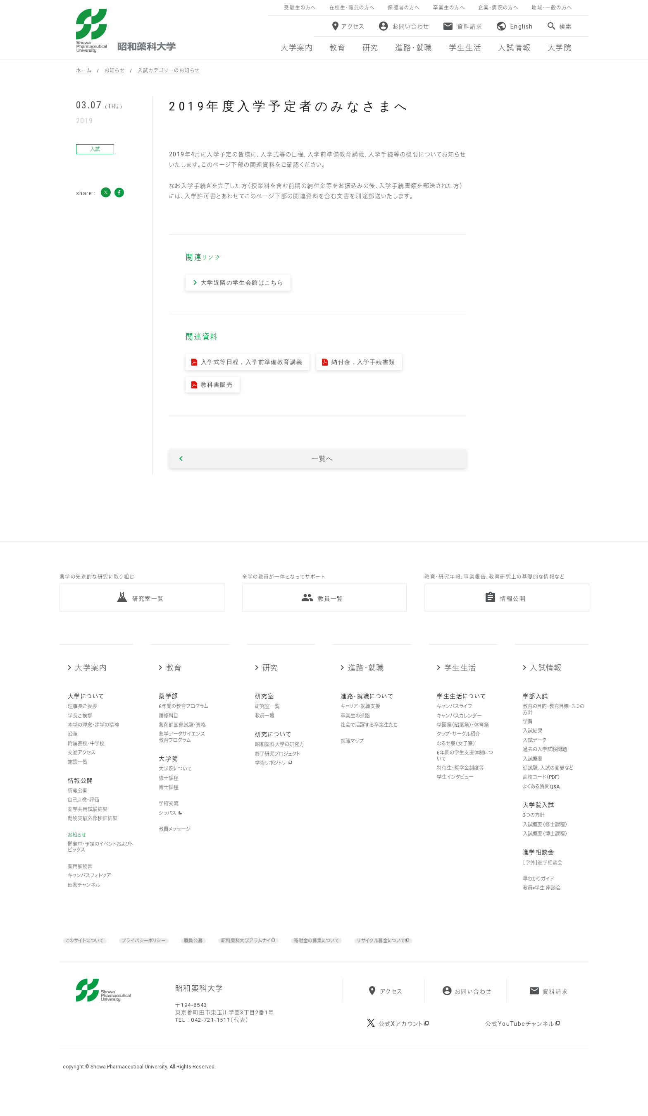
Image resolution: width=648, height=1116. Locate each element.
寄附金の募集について (350, 955)
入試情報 (546, 682)
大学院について (175, 784)
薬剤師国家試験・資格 (182, 740)
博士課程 (169, 802)
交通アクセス (81, 768)
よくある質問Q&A (541, 802)
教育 (174, 682)
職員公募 (209, 955)
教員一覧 (264, 731)
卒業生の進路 (355, 731)
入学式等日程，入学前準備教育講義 (252, 362)
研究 (270, 682)
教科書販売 (217, 384)
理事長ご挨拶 (82, 721)
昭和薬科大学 (126, 31)
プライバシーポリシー (156, 955)
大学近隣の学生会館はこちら (242, 282)
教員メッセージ (175, 844)
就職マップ (352, 756)
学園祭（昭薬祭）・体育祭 (463, 740)
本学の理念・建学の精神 (93, 740)
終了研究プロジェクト (277, 769)
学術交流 (169, 819)
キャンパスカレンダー (459, 731)
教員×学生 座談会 (542, 903)
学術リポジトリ (273, 778)
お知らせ (115, 71)
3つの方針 (534, 830)
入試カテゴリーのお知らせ (169, 71)
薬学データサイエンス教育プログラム (182, 752)
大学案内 (91, 682)
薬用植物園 (80, 881)
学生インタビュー (455, 792)
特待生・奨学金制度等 (460, 783)
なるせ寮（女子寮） (456, 759)
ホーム (84, 71)
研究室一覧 (267, 721)
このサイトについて (88, 955)
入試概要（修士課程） (545, 840)
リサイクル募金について (429, 955)
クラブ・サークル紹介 (458, 749)
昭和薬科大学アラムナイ (271, 955)
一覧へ (322, 459)
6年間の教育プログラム (183, 721)
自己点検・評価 (83, 815)
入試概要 (533, 774)
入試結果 (533, 746)
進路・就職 (366, 682)
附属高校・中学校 (86, 759)
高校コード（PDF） (541, 792)
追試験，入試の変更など (548, 783)
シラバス (171, 828)
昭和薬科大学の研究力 (279, 759)
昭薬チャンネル (84, 900)
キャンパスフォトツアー (92, 890)
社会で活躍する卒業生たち (369, 740)
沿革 (73, 749)
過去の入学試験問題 (545, 764)
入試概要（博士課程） (545, 849)
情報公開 (78, 806)
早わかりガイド (538, 894)
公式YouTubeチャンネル (523, 1051)
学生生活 (460, 682)
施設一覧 (78, 777)
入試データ (534, 755)
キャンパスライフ (454, 721)
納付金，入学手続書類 (363, 362)
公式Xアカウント (404, 1051)
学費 (528, 737)
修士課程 (169, 793)
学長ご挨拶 (80, 731)
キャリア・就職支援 (360, 721)
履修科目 (168, 731)
